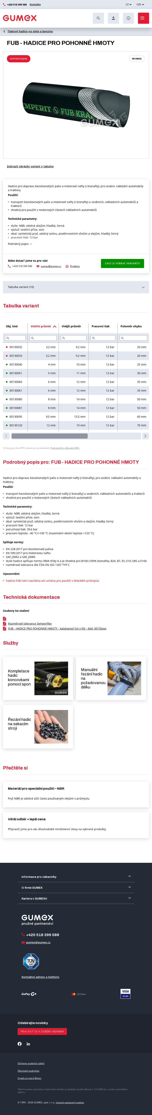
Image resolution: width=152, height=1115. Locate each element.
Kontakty (35, 4)
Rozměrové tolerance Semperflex (30, 623)
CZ (127, 4)
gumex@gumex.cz (51, 266)
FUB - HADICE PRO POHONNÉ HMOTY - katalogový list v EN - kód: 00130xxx (57, 628)
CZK (139, 4)
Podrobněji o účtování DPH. (65, 448)
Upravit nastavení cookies (70, 1102)
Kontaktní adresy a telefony (40, 977)
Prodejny (75, 266)
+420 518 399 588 (17, 4)
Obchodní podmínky (28, 1071)
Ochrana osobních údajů (31, 1063)
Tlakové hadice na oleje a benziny (30, 31)
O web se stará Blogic (29, 1078)
